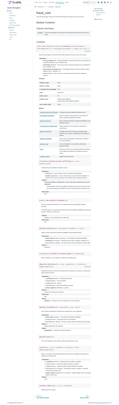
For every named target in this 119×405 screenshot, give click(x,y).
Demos (11, 18)
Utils (10, 39)
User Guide (52, 2)
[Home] (35, 7)
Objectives (12, 27)
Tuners (11, 37)
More (66, 2)
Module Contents (99, 10)
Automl (11, 13)
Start (40, 2)
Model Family (12, 22)
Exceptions (12, 20)
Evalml (10, 10)
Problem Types (13, 34)
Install (36, 2)
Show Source (98, 19)
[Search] (90, 2)
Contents (98, 14)
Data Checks (12, 15)
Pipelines (11, 30)
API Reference (60, 2)
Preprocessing (12, 32)
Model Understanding (14, 25)
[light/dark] (99, 2)
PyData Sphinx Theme (102, 402)
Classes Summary (100, 12)
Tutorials (45, 2)
